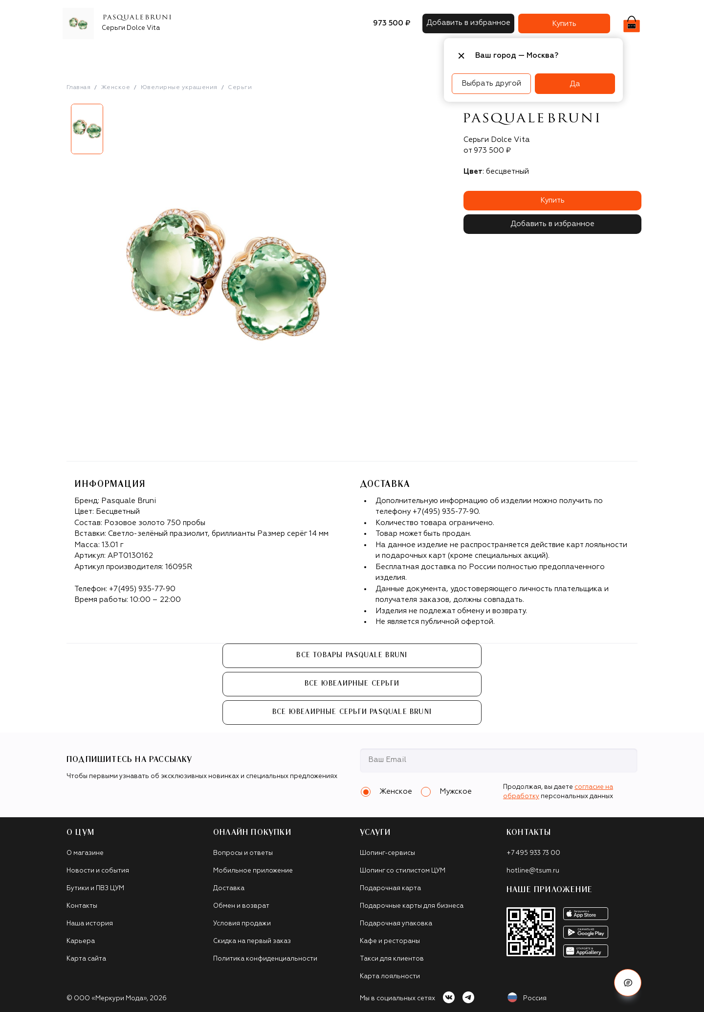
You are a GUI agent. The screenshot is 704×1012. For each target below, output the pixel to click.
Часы (396, 56)
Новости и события (97, 871)
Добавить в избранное (552, 224)
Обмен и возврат (241, 906)
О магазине (85, 853)
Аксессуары (273, 56)
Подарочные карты (340, 56)
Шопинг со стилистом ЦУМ (402, 871)
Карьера (80, 941)
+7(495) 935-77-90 (142, 589)
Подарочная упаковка (396, 923)
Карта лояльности (390, 976)
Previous (59, 133)
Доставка (228, 888)
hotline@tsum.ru (532, 871)
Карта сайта (86, 959)
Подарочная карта (390, 888)
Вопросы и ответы (243, 853)
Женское (115, 88)
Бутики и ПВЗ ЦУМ (95, 888)
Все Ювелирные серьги (352, 683)
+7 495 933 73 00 (533, 853)
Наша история (89, 923)
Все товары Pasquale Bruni (351, 655)
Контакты (81, 906)
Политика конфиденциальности (265, 959)
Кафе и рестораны (390, 941)
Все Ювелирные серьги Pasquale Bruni (352, 712)
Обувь (198, 56)
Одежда (161, 56)
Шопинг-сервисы (387, 853)
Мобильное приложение (253, 871)
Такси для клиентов (392, 959)
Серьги (240, 88)
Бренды (122, 56)
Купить (552, 200)
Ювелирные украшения (179, 88)
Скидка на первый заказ (252, 941)
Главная (78, 88)
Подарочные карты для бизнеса (411, 906)
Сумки (230, 56)
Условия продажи (242, 923)
